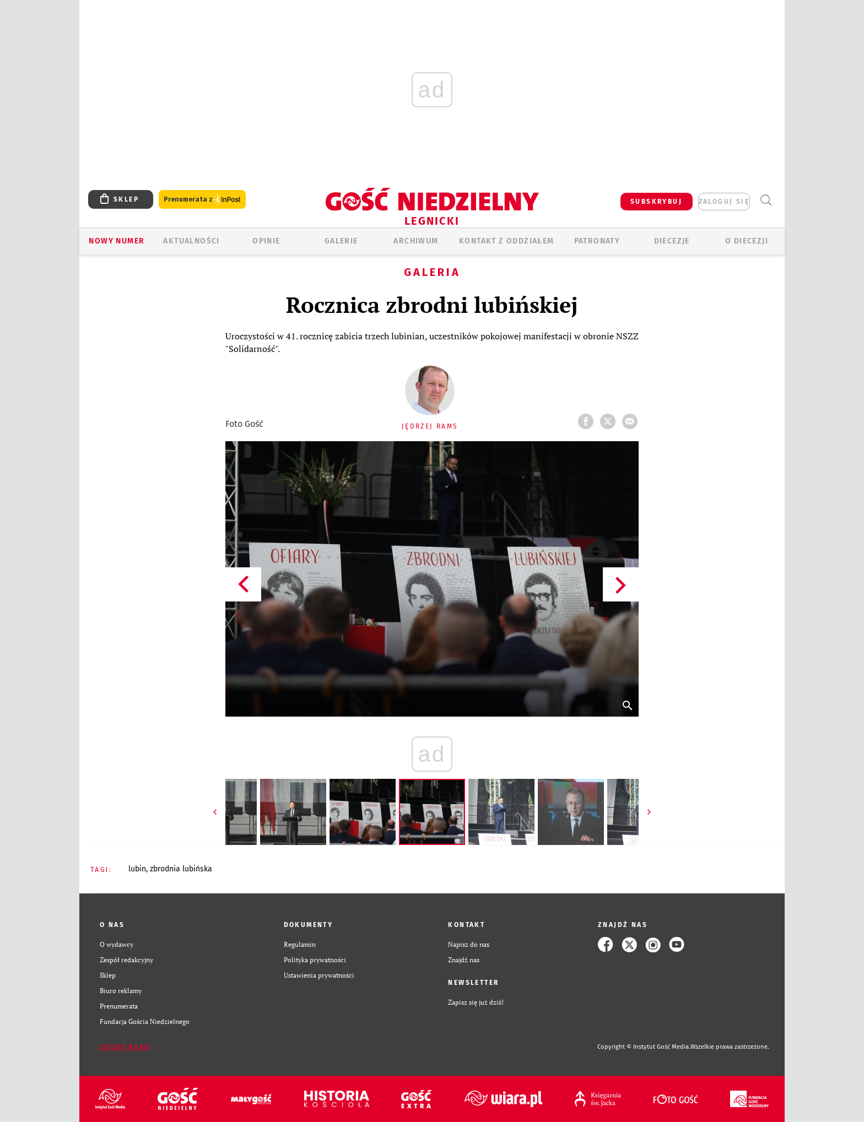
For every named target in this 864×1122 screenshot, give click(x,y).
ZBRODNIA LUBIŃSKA (181, 869)
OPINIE (266, 241)
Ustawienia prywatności (319, 975)
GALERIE (341, 241)
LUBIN (137, 869)
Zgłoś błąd (125, 1047)
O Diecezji (746, 241)
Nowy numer (116, 241)
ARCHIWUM (415, 241)
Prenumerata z (202, 199)
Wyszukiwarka (765, 200)
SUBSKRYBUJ (656, 201)
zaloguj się (724, 201)
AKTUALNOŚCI (191, 241)
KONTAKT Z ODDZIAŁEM (506, 241)
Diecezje (672, 241)
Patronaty (597, 241)
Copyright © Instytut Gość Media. (643, 1046)
